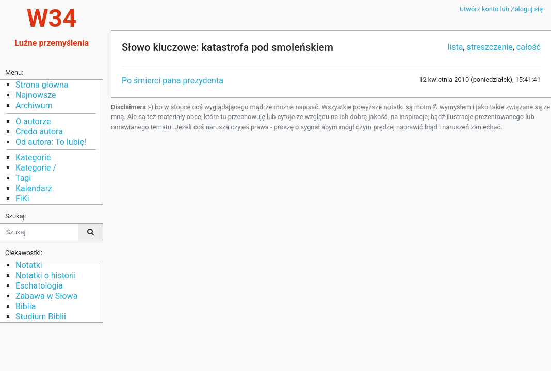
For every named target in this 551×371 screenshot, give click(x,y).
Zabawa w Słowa (46, 296)
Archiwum (34, 105)
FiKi (22, 199)
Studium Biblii (40, 317)
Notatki (28, 265)
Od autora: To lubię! (50, 142)
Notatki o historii (45, 275)
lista (455, 47)
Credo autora (39, 132)
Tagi (23, 178)
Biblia (25, 306)
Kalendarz (33, 188)
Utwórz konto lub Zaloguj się (501, 9)
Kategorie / (35, 168)
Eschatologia (39, 286)
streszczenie (489, 47)
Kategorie (33, 157)
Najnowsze (35, 95)
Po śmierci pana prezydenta (172, 81)
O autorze (33, 121)
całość (528, 47)
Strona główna (42, 85)
